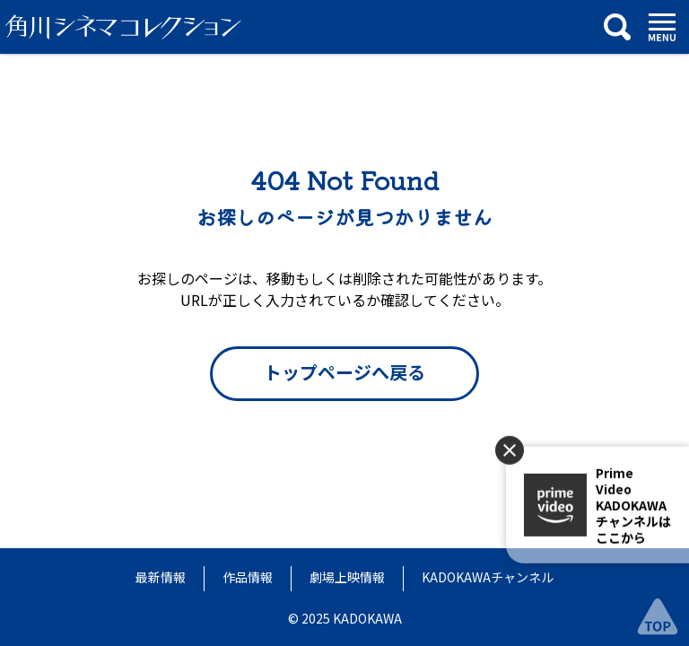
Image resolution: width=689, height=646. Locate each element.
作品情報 (247, 577)
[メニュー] (662, 27)
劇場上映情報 (347, 577)
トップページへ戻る (344, 372)
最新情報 (160, 577)
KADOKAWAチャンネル (488, 577)
